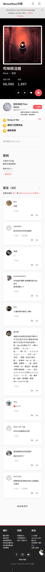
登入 (14, 193)
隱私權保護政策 (8, 543)
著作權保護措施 (8, 545)
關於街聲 (6, 536)
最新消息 (6, 538)
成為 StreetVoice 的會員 (28, 193)
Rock (5, 73)
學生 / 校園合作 (22, 540)
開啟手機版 (22, 560)
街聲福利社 (20, 536)
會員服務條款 (7, 540)
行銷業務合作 (21, 538)
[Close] (42, 10)
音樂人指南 (35, 548)
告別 (14, 73)
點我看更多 (22, 506)
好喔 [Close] (39, 119)
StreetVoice (13, 4)
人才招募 (34, 536)
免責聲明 (6, 548)
